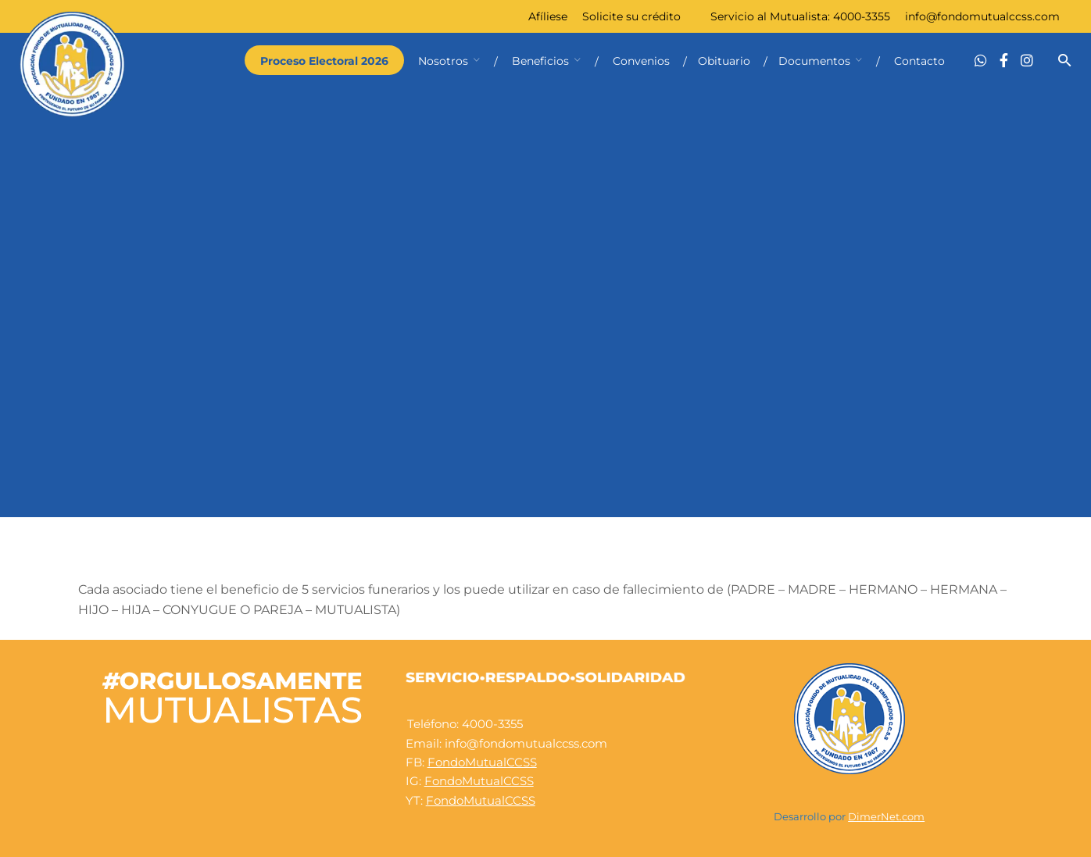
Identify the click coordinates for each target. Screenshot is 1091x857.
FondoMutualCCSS (482, 762)
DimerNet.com (886, 817)
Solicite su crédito (631, 16)
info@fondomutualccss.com (982, 16)
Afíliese (547, 16)
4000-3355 (861, 16)
